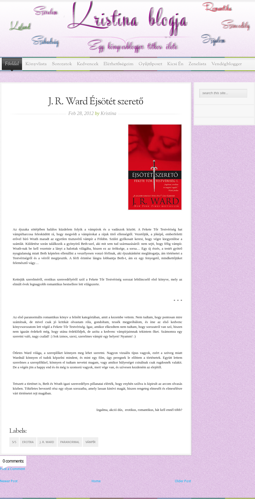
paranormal (69, 442)
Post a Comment (12, 469)
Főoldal (12, 64)
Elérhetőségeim (119, 64)
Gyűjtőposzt (150, 64)
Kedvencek (88, 64)
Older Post (183, 481)
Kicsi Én (175, 64)
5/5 (14, 442)
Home (96, 481)
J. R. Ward (47, 442)
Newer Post (9, 481)
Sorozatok (62, 64)
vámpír (91, 442)
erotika (28, 442)
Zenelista (197, 64)
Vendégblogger (226, 64)
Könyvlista (36, 64)
